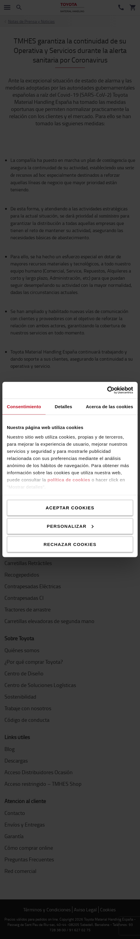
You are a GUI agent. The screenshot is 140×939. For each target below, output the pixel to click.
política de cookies (68, 479)
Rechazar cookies (70, 544)
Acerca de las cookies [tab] (109, 406)
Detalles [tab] (63, 406)
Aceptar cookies (70, 507)
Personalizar (70, 525)
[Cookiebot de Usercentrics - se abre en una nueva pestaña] (107, 390)
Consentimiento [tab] (24, 406)
